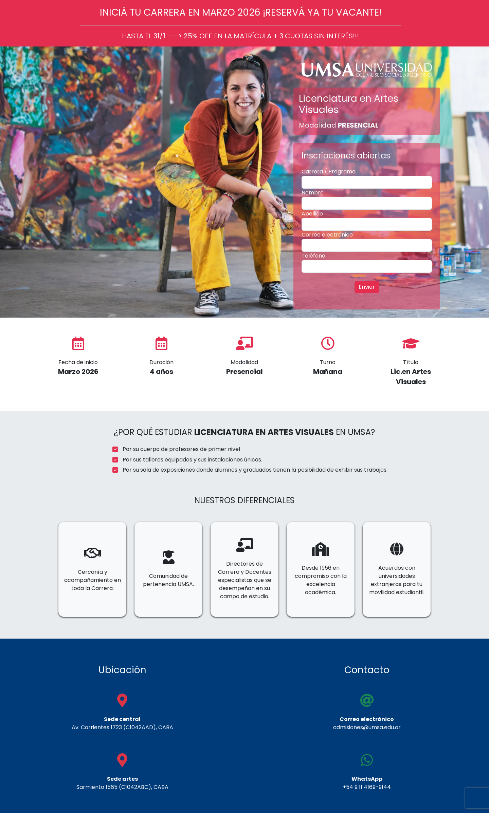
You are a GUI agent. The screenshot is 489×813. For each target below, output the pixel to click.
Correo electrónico (327, 235)
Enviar (367, 287)
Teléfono (313, 256)
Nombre (313, 192)
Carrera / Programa (329, 171)
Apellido (312, 214)
